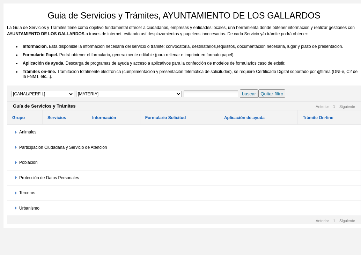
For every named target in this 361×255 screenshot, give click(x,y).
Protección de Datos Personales (49, 177)
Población (28, 162)
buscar (249, 93)
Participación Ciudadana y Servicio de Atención (63, 147)
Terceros (27, 192)
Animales (27, 132)
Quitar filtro (271, 93)
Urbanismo (29, 208)
